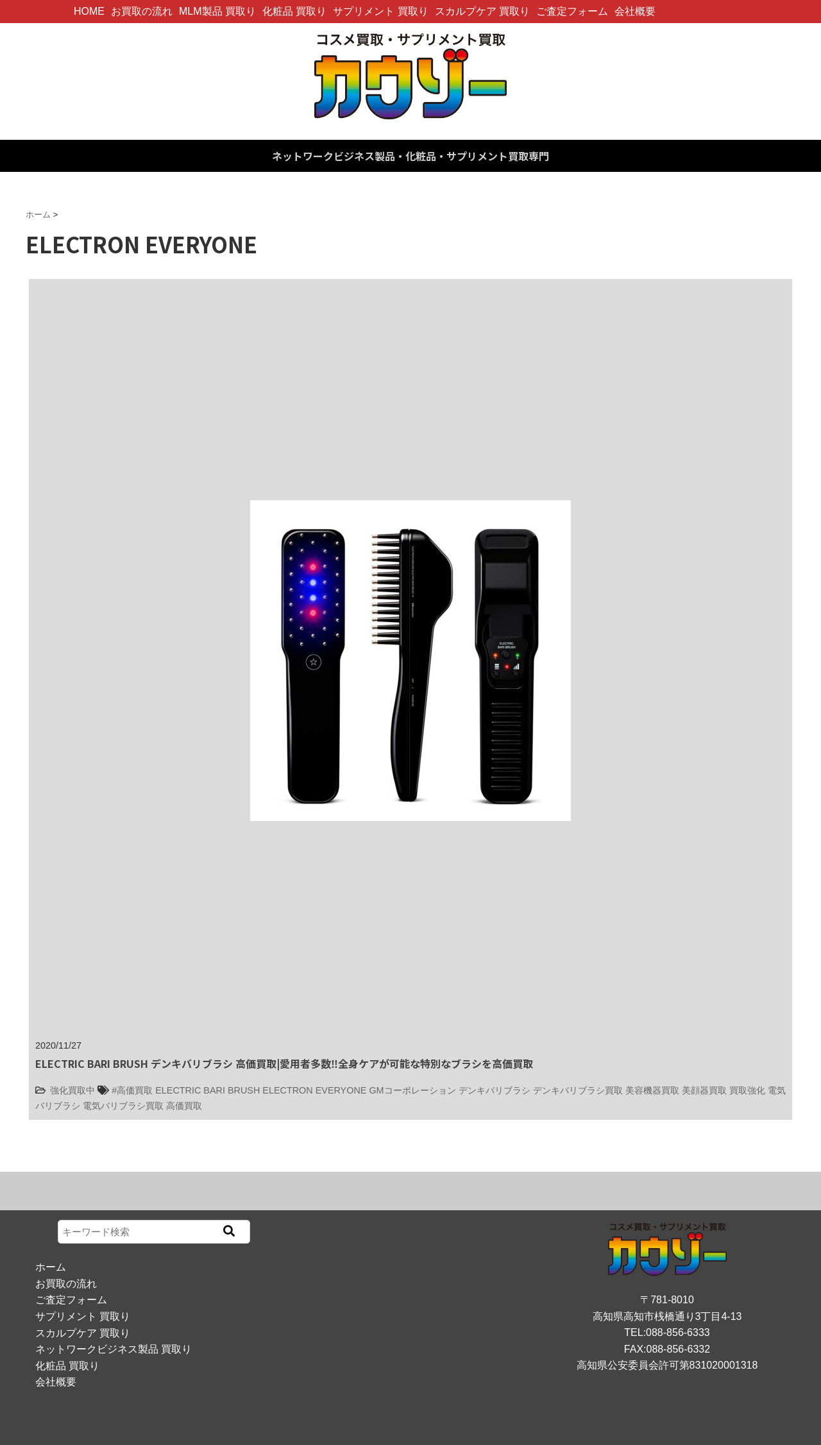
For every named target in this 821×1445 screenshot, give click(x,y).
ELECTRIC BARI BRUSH (207, 1090)
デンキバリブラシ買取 (578, 1090)
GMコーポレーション (412, 1090)
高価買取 (184, 1106)
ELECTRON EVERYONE (314, 1090)
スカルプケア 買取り (482, 11)
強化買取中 (72, 1090)
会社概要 (635, 11)
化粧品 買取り (294, 11)
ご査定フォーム (572, 11)
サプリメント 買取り (380, 11)
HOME (89, 11)
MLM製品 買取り (217, 11)
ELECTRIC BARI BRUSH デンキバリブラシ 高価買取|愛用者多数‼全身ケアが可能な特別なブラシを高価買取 (284, 1063)
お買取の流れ (142, 11)
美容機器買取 (652, 1090)
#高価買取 (132, 1090)
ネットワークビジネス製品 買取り (113, 1349)
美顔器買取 (704, 1090)
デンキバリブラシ (494, 1090)
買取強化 (747, 1090)
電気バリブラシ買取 (123, 1106)
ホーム (50, 1267)
